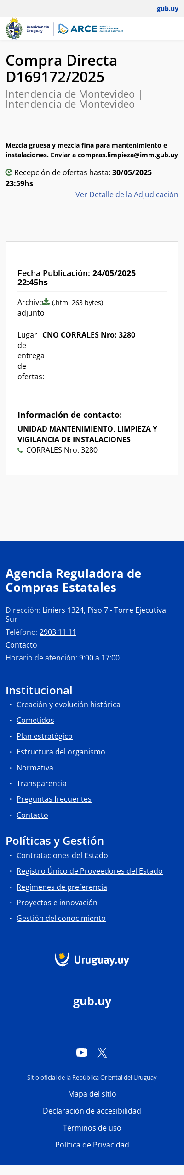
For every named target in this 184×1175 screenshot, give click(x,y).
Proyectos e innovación (57, 903)
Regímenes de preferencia (62, 887)
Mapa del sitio (92, 1094)
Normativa (35, 768)
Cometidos (35, 720)
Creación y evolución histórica (69, 704)
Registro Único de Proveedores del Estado (90, 871)
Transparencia (42, 783)
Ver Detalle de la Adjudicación (126, 194)
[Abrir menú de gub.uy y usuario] (161, 9)
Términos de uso (92, 1128)
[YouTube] (81, 1052)
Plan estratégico (45, 736)
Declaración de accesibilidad (92, 1111)
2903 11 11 (58, 632)
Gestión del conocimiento (61, 918)
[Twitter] (102, 1052)
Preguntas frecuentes (54, 799)
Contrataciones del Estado (62, 855)
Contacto (21, 645)
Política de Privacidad (92, 1145)
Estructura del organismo (61, 752)
